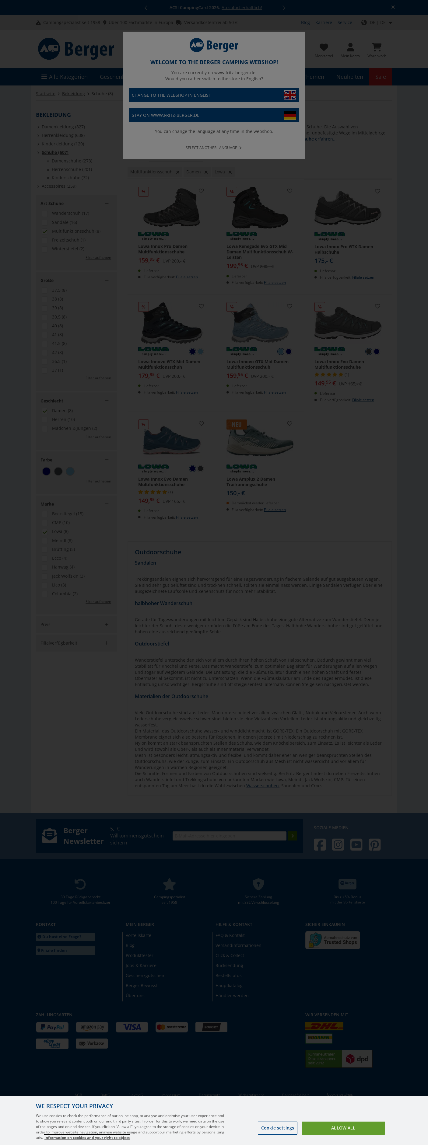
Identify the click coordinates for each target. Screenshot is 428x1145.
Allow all (343, 1136)
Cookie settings (277, 1136)
